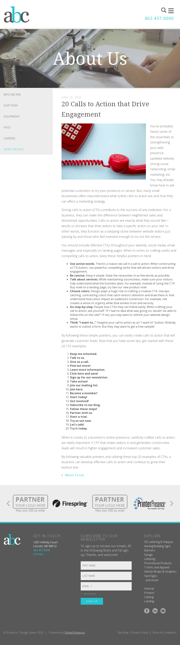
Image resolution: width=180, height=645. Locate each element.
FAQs (7, 127)
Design (148, 555)
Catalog (149, 597)
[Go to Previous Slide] (8, 503)
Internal (149, 588)
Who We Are (12, 94)
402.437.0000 (159, 18)
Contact (38, 554)
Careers (9, 138)
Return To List (74, 475)
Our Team (11, 105)
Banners (149, 550)
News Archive (14, 149)
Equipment (12, 116)
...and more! (151, 580)
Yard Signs (150, 576)
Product (149, 593)
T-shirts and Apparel (156, 567)
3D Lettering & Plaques (158, 542)
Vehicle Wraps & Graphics (160, 571)
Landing (149, 601)
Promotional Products (158, 563)
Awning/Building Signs (157, 546)
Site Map (123, 632)
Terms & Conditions (164, 632)
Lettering (149, 559)
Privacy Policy (139, 632)
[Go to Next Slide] (171, 503)
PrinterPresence (75, 632)
